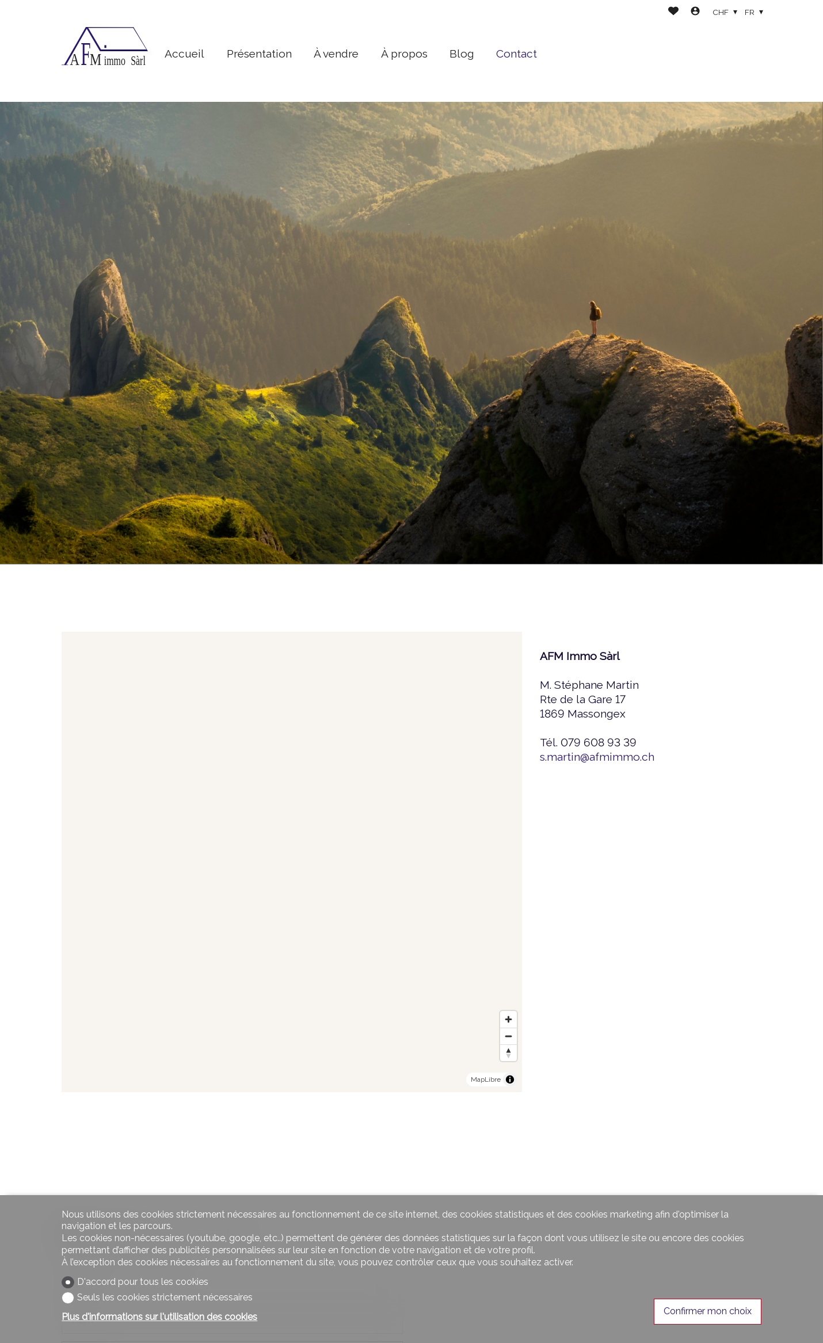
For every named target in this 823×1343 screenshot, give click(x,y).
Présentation (259, 53)
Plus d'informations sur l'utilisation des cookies (159, 1316)
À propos (404, 53)
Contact (516, 53)
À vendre (336, 53)
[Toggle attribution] (510, 1079)
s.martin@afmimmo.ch (597, 756)
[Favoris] (673, 12)
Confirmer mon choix (708, 1311)
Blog (461, 53)
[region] (292, 862)
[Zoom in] (508, 1019)
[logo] (105, 51)
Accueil (184, 53)
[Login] (695, 12)
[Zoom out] (508, 1036)
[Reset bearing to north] (508, 1052)
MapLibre (486, 1079)
